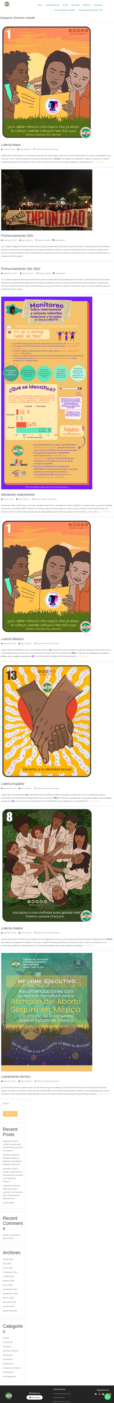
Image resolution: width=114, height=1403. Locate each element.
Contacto (87, 5)
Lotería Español (12, 784)
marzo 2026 (8, 1259)
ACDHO (6, 1338)
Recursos (98, 5)
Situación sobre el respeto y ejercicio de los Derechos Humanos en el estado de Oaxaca (13, 1175)
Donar (65, 5)
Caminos (7, 1346)
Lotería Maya (10, 144)
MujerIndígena (60, 240)
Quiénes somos (52, 5)
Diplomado (8, 1355)
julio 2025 (7, 1263)
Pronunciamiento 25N (17, 235)
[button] (107, 1396)
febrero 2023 (8, 1280)
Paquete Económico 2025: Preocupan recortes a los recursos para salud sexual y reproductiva (13, 1192)
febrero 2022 (8, 1298)
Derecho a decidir (42, 149)
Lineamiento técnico (16, 1076)
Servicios (75, 5)
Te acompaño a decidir (65, 10)
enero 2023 (8, 1285)
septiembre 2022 (10, 1293)
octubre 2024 (8, 1276)
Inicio (39, 5)
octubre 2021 (8, 1306)
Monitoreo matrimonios (18, 494)
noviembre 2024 (10, 1272)
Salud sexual (53, 149)
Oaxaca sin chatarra (12, 1368)
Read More (100, 162)
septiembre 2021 (10, 1310)
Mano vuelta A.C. (25, 149)
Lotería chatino (12, 928)
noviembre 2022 (10, 1289)
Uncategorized (9, 1376)
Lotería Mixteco (12, 639)
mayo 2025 (8, 1268)
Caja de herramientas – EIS (90, 10)
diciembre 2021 (9, 1302)
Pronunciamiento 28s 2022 (20, 268)
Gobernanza (8, 1363)
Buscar (6, 1103)
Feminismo (8, 1359)
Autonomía (8, 1342)
